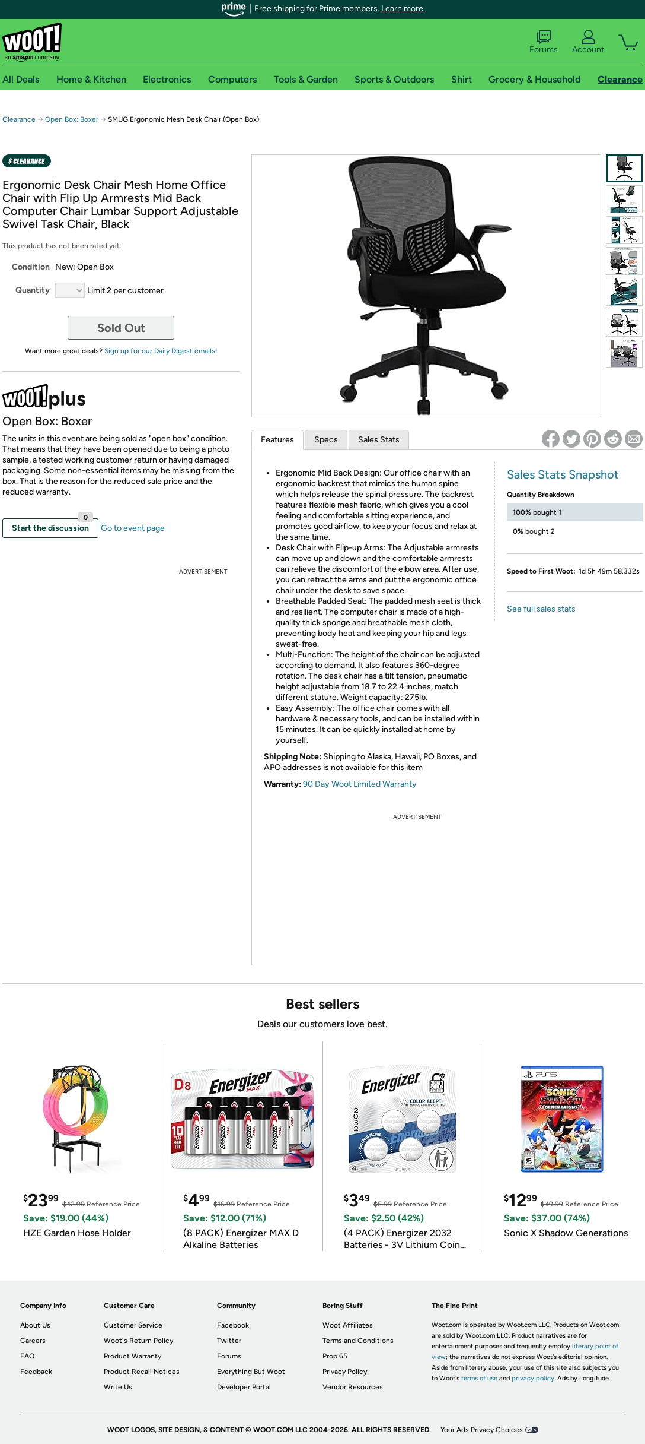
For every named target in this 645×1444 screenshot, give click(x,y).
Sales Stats (379, 440)
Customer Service (133, 1325)
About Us (35, 1325)
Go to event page (133, 528)
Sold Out (121, 328)
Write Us (118, 1387)
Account (588, 42)
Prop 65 (334, 1356)
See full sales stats (541, 609)
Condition (31, 267)
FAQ (27, 1356)
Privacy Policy (344, 1371)
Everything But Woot (251, 1371)
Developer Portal (244, 1387)
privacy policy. (533, 1378)
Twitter (229, 1341)
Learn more (402, 9)
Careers (33, 1341)
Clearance (19, 119)
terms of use (479, 1378)
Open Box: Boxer (71, 119)
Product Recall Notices (142, 1371)
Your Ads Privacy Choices (481, 1430)
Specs (326, 440)
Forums (543, 42)
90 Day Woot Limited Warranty (360, 784)
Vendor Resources (352, 1387)
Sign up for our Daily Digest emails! (161, 351)
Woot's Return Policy (138, 1341)
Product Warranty (132, 1356)
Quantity (32, 290)
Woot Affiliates (347, 1325)
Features (277, 440)
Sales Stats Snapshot (563, 474)
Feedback (36, 1371)
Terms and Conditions (358, 1341)
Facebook (233, 1325)
